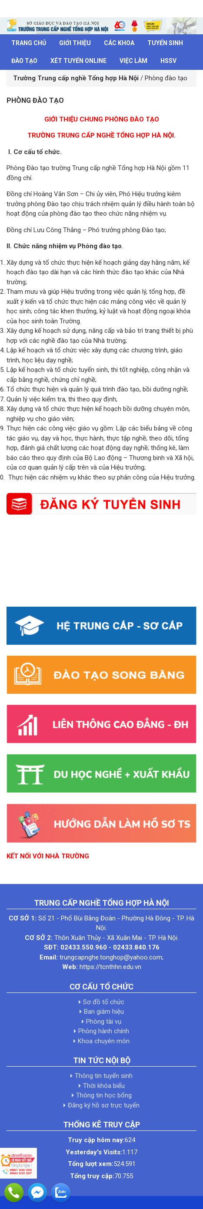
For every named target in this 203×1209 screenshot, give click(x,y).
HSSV (168, 60)
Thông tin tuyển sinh (104, 1076)
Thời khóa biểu (104, 1086)
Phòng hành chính (103, 1031)
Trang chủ (28, 42)
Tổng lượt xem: (90, 1164)
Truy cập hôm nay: (96, 1140)
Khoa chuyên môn (104, 1041)
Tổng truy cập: (92, 1176)
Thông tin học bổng (104, 1095)
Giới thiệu (75, 42)
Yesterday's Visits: (94, 1152)
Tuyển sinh (165, 42)
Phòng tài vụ (103, 1021)
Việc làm (133, 60)
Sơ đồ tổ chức (103, 1002)
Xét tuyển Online (78, 60)
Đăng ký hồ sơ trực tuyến (104, 1105)
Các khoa (119, 42)
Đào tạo (24, 60)
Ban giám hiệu (104, 1011)
